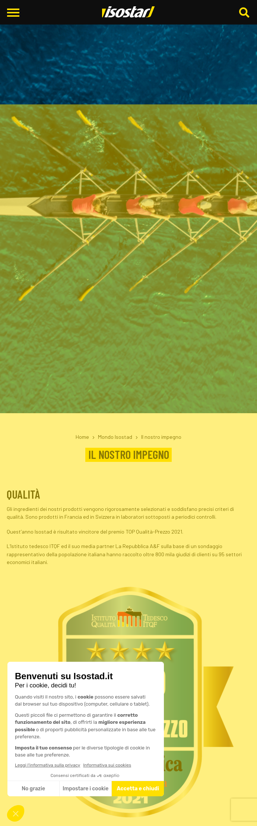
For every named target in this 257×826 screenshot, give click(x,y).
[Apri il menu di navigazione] (13, 12)
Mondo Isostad (115, 437)
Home (82, 437)
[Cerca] (245, 13)
